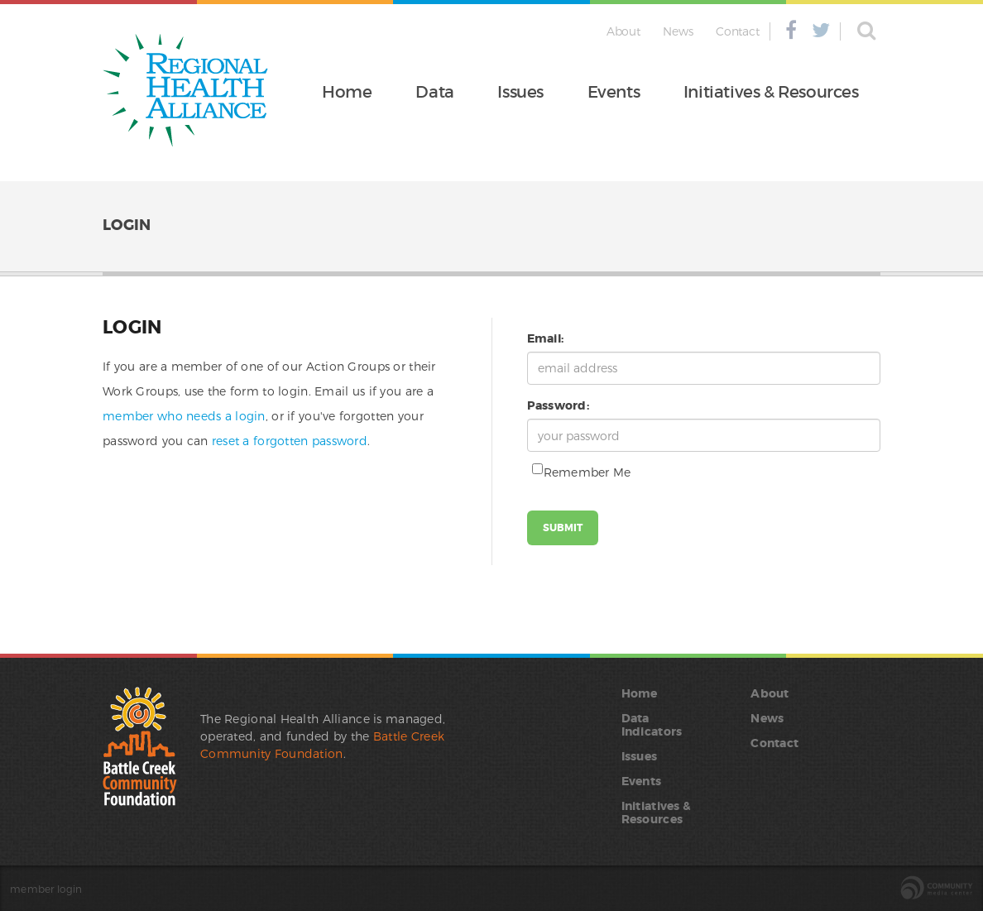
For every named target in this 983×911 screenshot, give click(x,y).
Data (434, 92)
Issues (520, 92)
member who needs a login (184, 416)
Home (347, 92)
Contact (737, 31)
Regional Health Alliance (185, 90)
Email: (545, 338)
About (623, 31)
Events (613, 92)
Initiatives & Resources (771, 92)
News (678, 31)
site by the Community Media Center (936, 887)
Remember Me (579, 471)
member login (46, 888)
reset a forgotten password (289, 441)
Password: (558, 405)
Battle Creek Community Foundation (140, 746)
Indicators (652, 731)
